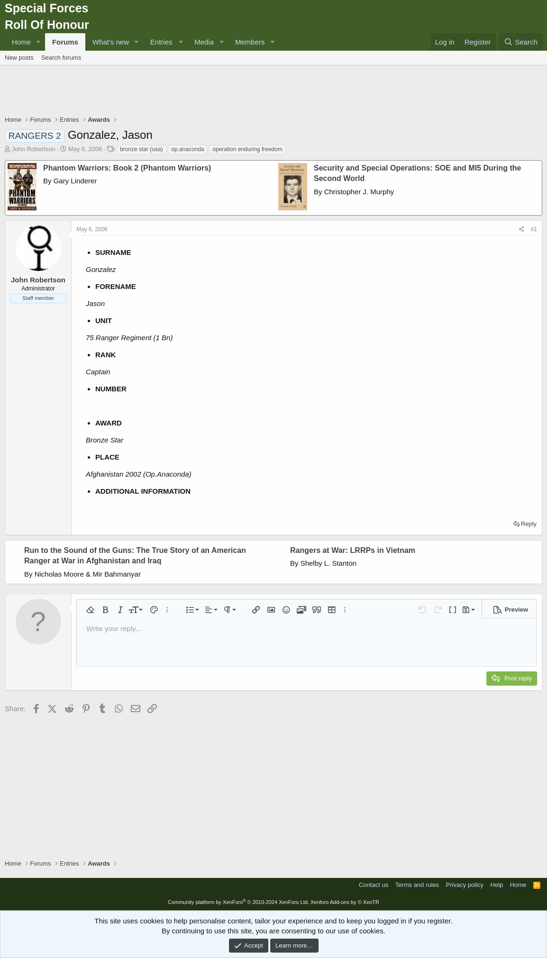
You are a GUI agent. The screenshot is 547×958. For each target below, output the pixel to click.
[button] (38, 42)
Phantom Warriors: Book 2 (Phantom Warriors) (127, 168)
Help (497, 884)
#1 (534, 229)
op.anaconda (187, 149)
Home (21, 42)
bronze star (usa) (141, 149)
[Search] (520, 42)
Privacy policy (464, 884)
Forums (65, 42)
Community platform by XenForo (238, 902)
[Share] (522, 229)
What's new (110, 42)
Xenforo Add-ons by (344, 902)
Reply (529, 523)
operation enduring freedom (247, 149)
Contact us (373, 884)
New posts (19, 57)
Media (204, 42)
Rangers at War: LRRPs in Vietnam (352, 550)
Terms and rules (417, 884)
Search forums (61, 57)
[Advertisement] (273, 91)
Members (250, 42)
